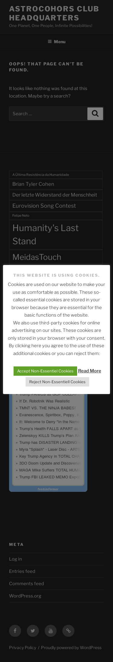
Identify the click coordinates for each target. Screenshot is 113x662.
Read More (89, 371)
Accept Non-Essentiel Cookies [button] (45, 371)
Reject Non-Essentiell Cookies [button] (57, 381)
